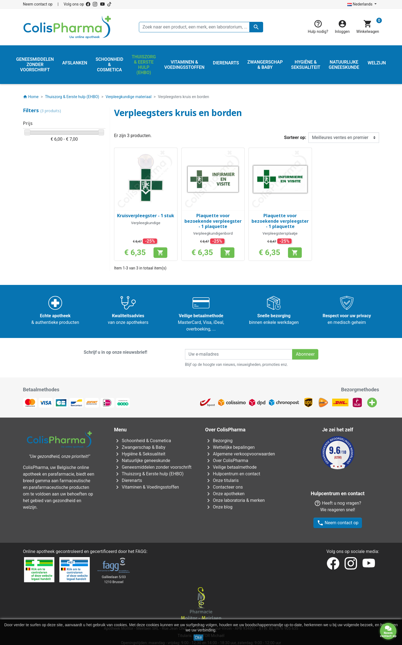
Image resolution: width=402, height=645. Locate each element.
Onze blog (218, 507)
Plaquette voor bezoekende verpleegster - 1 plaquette (213, 221)
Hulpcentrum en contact (232, 473)
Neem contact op (37, 4)
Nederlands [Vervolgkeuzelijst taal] (360, 4)
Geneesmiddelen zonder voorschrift (153, 467)
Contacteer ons (224, 487)
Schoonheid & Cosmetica (142, 440)
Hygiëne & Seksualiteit (139, 454)
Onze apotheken (225, 493)
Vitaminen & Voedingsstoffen (146, 487)
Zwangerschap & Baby (139, 447)
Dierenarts (128, 480)
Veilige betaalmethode (231, 467)
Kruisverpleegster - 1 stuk (145, 216)
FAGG (141, 526)
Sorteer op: (295, 137)
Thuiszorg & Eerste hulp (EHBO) (149, 473)
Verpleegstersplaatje (280, 233)
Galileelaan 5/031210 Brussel (114, 554)
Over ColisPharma (226, 460)
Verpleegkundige (145, 222)
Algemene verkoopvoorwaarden (240, 454)
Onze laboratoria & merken (235, 500)
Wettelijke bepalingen (230, 447)
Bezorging (218, 440)
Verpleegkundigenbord (213, 233)
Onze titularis (222, 480)
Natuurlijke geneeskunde (142, 460)
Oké (198, 637)
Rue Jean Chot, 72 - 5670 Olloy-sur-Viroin (197, 603)
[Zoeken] (201, 27)
